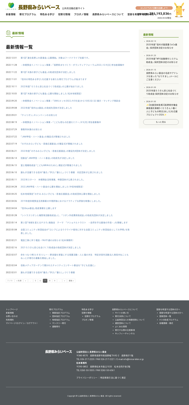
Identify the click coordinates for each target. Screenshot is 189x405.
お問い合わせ (12, 316)
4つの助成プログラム (168, 320)
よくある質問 (121, 326)
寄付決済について (123, 316)
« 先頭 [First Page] (19, 281)
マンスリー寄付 (59, 323)
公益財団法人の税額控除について (130, 320)
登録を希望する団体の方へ (168, 309)
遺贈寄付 (56, 326)
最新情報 (148, 34)
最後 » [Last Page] (71, 281)
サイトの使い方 (122, 313)
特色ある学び (47, 14)
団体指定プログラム (61, 316)
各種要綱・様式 (166, 323)
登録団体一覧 (165, 316)
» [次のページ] (64, 281)
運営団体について (123, 323)
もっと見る (161, 122)
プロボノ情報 (81, 14)
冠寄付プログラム (92, 316)
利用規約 (10, 320)
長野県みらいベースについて (108, 14)
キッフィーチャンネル (125, 333)
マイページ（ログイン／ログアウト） (22, 323)
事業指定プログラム (61, 313)
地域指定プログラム (61, 320)
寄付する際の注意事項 (125, 330)
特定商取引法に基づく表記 (113, 378)
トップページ (12, 309)
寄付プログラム (27, 14)
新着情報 (11, 14)
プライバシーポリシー (87, 378)
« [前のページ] (25, 281)
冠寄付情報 (64, 14)
